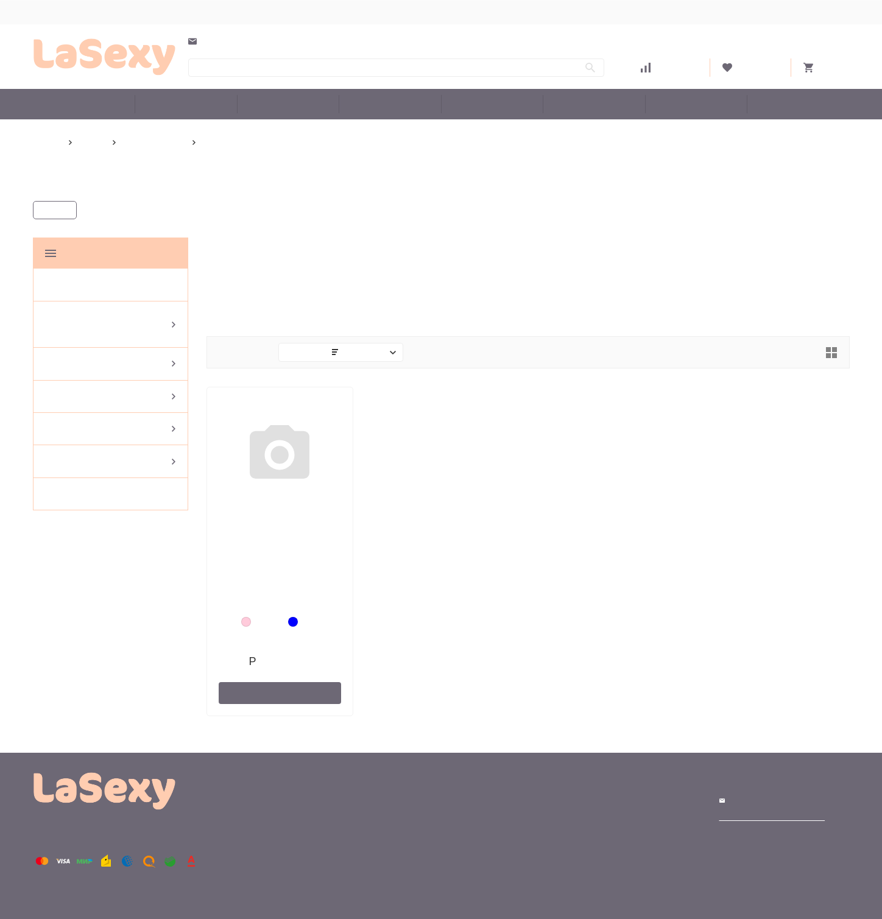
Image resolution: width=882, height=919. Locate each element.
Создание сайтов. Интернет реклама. (774, 818)
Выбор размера (63, 11)
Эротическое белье (390, 104)
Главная (49, 141)
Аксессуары (594, 104)
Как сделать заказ (252, 11)
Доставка (131, 11)
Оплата (182, 11)
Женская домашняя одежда (191, 104)
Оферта (386, 11)
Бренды (798, 104)
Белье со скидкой (696, 104)
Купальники (288, 104)
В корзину (280, 692)
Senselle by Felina (158, 141)
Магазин (585, 800)
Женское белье (491, 104)
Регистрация (825, 11)
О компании (329, 11)
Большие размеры (84, 104)
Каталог (57, 210)
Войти (782, 11)
